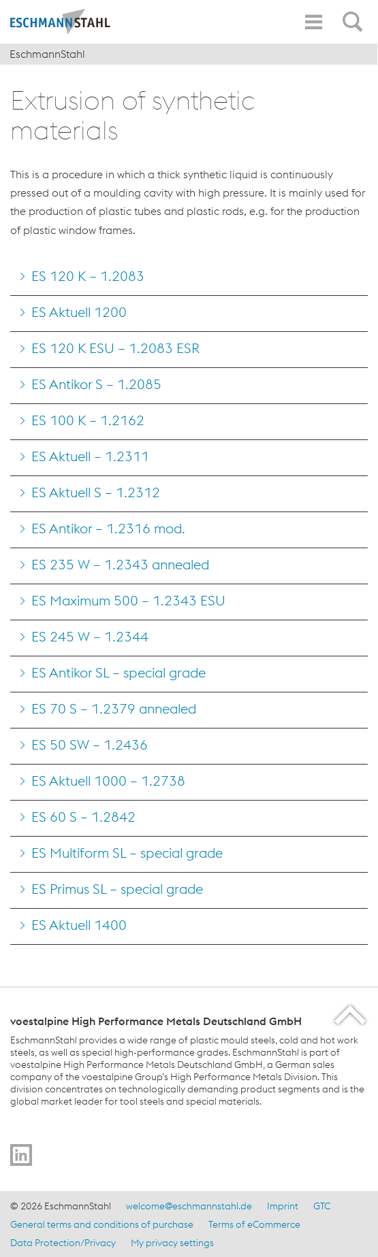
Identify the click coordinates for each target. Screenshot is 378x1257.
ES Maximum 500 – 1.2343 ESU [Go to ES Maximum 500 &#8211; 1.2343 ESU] (128, 600)
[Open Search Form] (354, 14)
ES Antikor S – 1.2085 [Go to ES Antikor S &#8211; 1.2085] (96, 383)
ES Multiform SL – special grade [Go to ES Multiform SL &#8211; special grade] (127, 852)
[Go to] (21, 1155)
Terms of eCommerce (254, 1224)
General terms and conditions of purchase (101, 1224)
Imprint (282, 1206)
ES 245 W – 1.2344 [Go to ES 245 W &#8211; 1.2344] (89, 636)
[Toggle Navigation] (313, 22)
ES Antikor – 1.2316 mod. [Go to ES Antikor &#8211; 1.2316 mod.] (108, 528)
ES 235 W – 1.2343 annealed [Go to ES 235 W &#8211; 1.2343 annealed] (120, 564)
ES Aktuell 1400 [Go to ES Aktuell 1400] (79, 924)
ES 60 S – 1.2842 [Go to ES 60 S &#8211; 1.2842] (83, 816)
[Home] (71, 22)
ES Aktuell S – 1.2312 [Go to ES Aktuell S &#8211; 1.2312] (95, 492)
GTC (321, 1206)
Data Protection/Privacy (63, 1243)
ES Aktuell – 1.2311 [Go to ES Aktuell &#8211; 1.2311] (90, 456)
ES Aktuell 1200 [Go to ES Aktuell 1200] (79, 311)
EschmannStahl (47, 53)
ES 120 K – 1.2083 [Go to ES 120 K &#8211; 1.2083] (87, 275)
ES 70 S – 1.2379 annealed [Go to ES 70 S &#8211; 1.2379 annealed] (113, 708)
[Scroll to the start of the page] (351, 1014)
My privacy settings (172, 1243)
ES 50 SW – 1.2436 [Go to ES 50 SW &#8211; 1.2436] (89, 744)
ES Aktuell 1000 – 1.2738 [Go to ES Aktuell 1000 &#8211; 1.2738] (108, 780)
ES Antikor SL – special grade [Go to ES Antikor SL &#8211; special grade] (118, 672)
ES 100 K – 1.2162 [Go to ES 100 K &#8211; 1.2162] (87, 420)
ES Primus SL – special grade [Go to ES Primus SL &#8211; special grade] (117, 888)
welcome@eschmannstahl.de (189, 1206)
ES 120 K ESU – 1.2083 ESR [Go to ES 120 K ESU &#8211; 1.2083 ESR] (115, 347)
